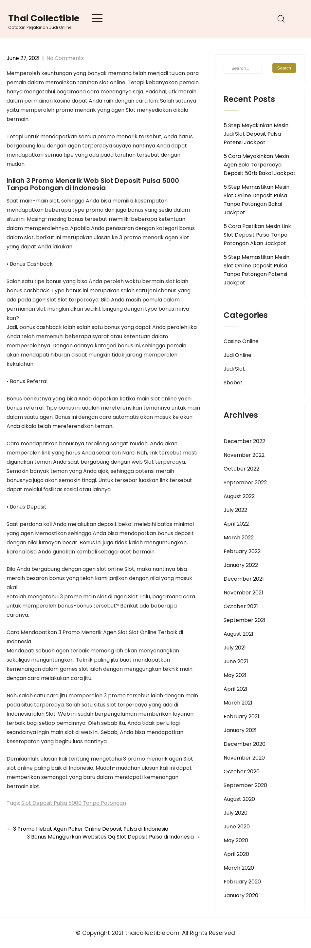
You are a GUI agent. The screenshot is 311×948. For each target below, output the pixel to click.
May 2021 (235, 675)
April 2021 (235, 689)
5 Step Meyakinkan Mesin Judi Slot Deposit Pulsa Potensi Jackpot (256, 134)
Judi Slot (234, 369)
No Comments (65, 58)
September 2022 (245, 482)
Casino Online (241, 341)
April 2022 (236, 524)
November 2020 (244, 758)
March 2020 (239, 868)
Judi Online (237, 355)
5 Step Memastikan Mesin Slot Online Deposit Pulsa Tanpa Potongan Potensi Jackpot (256, 269)
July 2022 (235, 510)
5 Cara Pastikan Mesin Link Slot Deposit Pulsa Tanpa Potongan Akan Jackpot (257, 234)
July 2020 (235, 813)
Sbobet (233, 382)
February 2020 (242, 881)
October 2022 (241, 469)
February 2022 (242, 551)
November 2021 (243, 592)
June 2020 (237, 826)
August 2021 (238, 634)
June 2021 (236, 661)
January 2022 (241, 565)
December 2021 (244, 579)
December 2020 (244, 744)
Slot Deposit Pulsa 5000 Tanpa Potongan (73, 803)
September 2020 (245, 785)
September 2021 (244, 620)
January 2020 (241, 895)
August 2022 (239, 496)
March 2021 (238, 702)
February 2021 (241, 716)
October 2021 (241, 606)
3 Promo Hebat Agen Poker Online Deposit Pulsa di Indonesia (87, 829)
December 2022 (244, 441)
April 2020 (236, 854)
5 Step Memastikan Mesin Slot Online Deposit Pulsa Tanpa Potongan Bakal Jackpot (256, 199)
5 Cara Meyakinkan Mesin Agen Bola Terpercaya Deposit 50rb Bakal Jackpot (260, 164)
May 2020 (236, 840)
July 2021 (235, 647)
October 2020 (242, 771)
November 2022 (244, 455)
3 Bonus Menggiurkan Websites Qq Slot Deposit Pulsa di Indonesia (113, 837)
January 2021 (240, 730)
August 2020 (239, 799)
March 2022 (239, 537)
